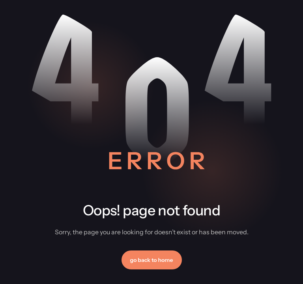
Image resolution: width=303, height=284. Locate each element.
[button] (152, 259)
